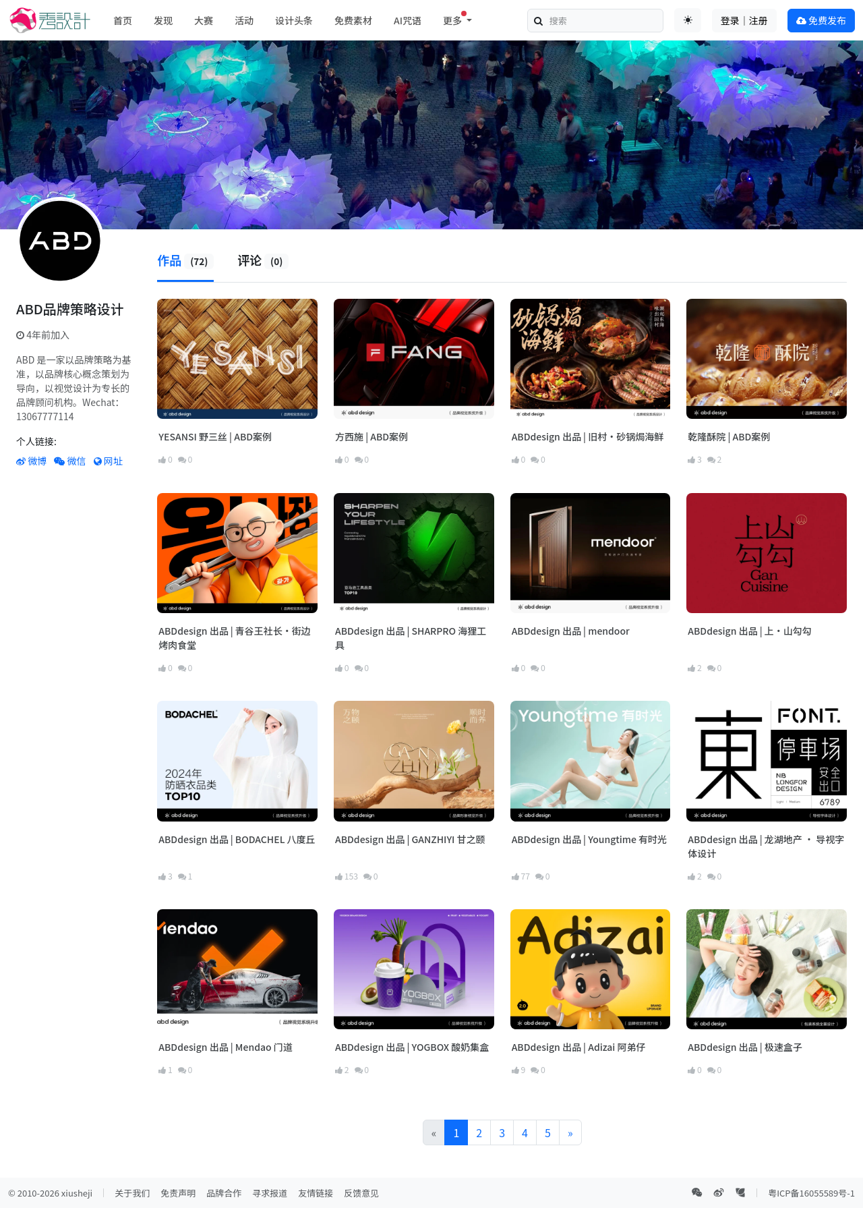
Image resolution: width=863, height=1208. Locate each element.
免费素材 (353, 20)
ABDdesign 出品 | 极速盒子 (745, 1047)
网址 (108, 460)
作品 (185, 259)
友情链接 (315, 1192)
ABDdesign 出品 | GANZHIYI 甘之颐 (410, 839)
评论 (263, 259)
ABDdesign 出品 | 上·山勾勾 (750, 630)
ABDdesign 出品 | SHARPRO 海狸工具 (410, 638)
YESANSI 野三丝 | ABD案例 (215, 436)
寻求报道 (269, 1192)
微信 (70, 460)
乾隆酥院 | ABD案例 (729, 436)
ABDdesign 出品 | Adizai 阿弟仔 (579, 1047)
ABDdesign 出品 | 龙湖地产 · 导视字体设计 (766, 846)
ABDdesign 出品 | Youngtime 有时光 (589, 839)
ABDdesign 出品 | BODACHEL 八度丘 (236, 839)
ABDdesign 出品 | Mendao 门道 (225, 1047)
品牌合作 (223, 1192)
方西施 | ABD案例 (371, 436)
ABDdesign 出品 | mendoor (571, 630)
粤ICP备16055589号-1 (811, 1192)
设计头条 (294, 20)
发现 (163, 20)
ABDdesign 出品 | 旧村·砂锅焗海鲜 (588, 436)
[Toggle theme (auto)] (687, 20)
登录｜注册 (744, 20)
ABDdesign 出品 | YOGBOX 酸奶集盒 (412, 1047)
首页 (122, 20)
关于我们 (132, 1192)
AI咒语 (407, 20)
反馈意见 (361, 1192)
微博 (31, 460)
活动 (244, 20)
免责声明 (178, 1192)
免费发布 (821, 20)
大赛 (203, 20)
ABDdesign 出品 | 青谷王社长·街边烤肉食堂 (234, 638)
